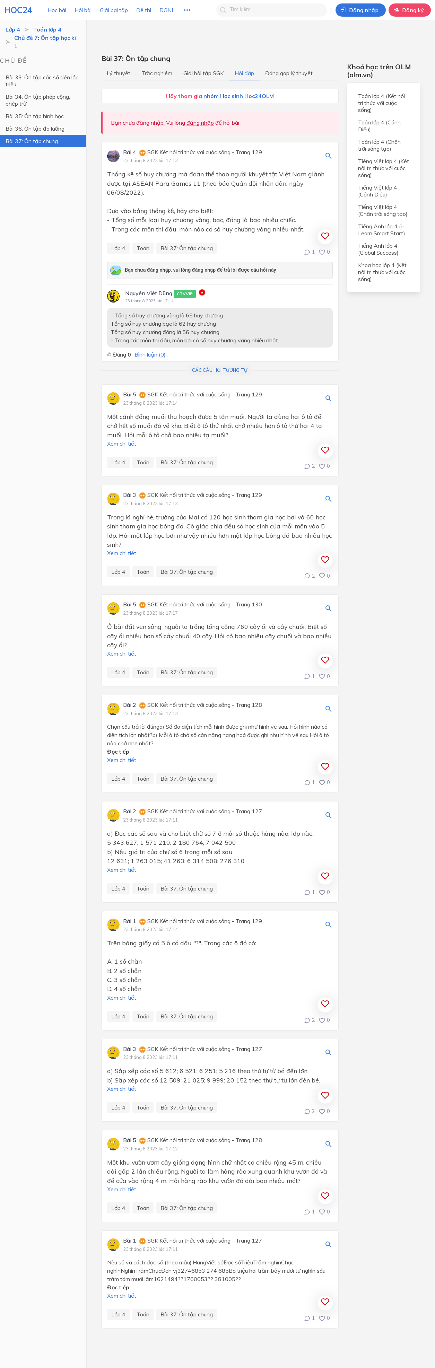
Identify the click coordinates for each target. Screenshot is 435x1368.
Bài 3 (129, 495)
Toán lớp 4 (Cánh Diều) (379, 126)
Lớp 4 (13, 29)
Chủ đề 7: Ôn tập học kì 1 (45, 42)
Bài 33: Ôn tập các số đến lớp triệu (42, 81)
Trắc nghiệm (156, 73)
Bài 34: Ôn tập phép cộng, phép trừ (38, 100)
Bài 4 (129, 152)
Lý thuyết (118, 73)
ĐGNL (167, 10)
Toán (143, 248)
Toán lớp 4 (47, 29)
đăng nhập (200, 122)
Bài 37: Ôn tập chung (32, 141)
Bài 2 (129, 705)
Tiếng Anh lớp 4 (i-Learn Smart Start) (381, 230)
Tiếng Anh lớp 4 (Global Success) (378, 249)
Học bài (56, 10)
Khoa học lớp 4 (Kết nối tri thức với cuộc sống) (382, 272)
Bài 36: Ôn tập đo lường (35, 128)
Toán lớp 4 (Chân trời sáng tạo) (379, 145)
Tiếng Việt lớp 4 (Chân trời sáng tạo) (383, 210)
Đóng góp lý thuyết (289, 73)
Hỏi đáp (244, 73)
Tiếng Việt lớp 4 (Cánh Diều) (377, 191)
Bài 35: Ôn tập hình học (35, 116)
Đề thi (143, 10)
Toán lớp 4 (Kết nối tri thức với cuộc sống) (381, 103)
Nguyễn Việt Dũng (160, 294)
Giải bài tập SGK (203, 73)
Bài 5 (129, 395)
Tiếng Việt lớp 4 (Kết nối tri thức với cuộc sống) (383, 168)
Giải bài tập (114, 10)
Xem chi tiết (121, 443)
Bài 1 (129, 921)
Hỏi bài (83, 10)
